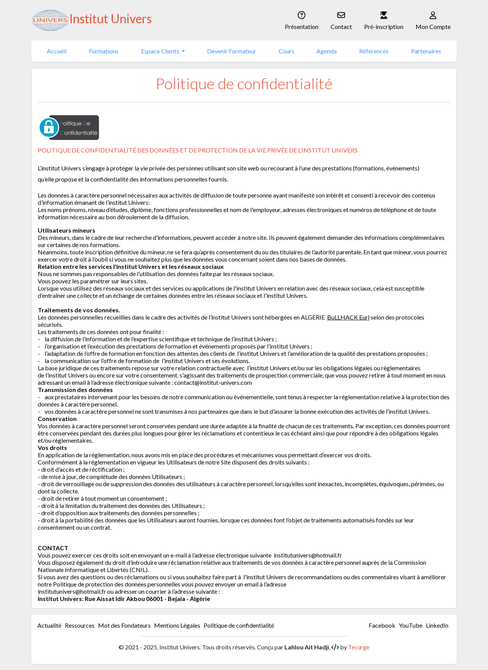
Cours (286, 51)
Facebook (382, 625)
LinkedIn (437, 625)
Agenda (326, 51)
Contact (341, 19)
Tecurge (358, 647)
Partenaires (426, 51)
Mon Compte (433, 19)
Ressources (80, 625)
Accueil (56, 51)
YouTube (410, 625)
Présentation (301, 19)
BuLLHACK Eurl (348, 317)
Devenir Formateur (231, 51)
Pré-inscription (383, 19)
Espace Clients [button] (160, 51)
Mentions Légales (177, 625)
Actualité (49, 625)
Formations (104, 51)
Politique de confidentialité (239, 625)
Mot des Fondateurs (124, 625)
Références (373, 51)
